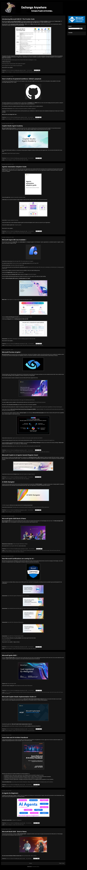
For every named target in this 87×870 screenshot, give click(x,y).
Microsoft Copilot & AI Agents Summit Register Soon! (20, 455)
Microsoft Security (28, 232)
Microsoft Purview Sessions (40, 402)
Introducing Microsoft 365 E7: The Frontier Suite (18, 19)
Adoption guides (18, 224)
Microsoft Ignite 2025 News (13, 545)
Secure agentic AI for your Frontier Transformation (12, 65)
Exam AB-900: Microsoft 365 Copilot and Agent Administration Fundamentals (23, 608)
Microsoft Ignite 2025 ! (9, 655)
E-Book (17, 232)
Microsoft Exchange (45, 550)
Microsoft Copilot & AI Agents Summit (27, 474)
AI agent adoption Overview (12, 220)
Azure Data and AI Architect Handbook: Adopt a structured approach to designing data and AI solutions (32, 781)
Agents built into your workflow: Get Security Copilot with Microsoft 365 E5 (27, 437)
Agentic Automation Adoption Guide (14, 167)
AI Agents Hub (21, 272)
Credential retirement (6, 639)
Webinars (41, 345)
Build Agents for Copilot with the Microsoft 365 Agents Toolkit (19, 299)
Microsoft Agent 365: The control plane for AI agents (22, 261)
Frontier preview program (17, 263)
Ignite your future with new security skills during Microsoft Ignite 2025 (26, 446)
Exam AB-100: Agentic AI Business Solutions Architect (18, 595)
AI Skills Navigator (8, 482)
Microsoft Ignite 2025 (12, 683)
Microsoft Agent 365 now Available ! (14, 240)
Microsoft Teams (10, 551)
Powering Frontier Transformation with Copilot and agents (13, 63)
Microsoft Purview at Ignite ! (11, 352)
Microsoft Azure (31, 451)
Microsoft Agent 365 (34, 263)
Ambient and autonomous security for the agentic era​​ (43, 440)
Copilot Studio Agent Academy (12, 126)
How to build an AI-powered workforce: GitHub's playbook (21, 79)
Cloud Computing (16, 345)
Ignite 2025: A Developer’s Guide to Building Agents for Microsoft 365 (21, 338)
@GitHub (8, 110)
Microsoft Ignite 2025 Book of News (14, 518)
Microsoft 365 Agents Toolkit (26, 316)
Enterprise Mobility (26, 550)
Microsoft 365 (18, 159)
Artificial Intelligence (8, 159)
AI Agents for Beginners (10, 793)
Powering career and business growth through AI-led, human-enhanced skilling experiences (30, 507)
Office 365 (23, 159)
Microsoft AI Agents (32, 274)
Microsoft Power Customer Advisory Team (16, 726)
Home (30, 863)
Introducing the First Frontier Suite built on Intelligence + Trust (23, 59)
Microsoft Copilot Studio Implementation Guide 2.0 (19, 696)
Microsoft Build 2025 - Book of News (14, 831)
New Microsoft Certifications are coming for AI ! (18, 558)
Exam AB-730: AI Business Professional (15, 622)
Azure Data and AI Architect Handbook (15, 737)
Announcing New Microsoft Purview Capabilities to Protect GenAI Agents (47, 406)
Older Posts (61, 863)
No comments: (29, 70)
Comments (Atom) (35, 866)
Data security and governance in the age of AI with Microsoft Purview (21, 399)
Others (27, 159)
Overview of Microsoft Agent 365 (17, 265)
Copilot (14, 159)
